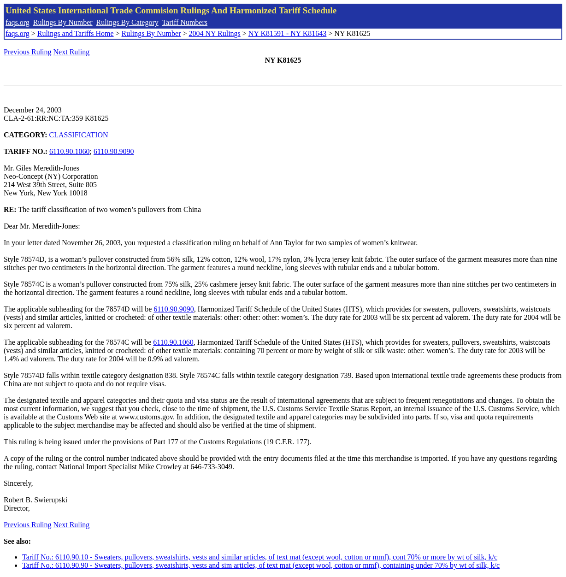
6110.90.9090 (114, 151)
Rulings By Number (63, 22)
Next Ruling (71, 52)
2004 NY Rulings (215, 33)
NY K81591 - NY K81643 (287, 33)
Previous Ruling (28, 52)
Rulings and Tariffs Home (75, 33)
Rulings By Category (127, 22)
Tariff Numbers (184, 22)
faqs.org (17, 22)
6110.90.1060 (69, 151)
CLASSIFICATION (78, 135)
